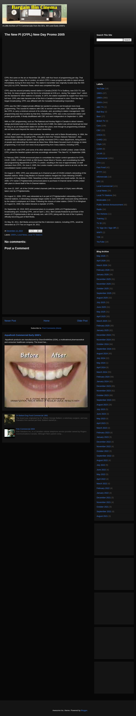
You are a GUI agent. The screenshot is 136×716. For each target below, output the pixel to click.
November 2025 (104, 284)
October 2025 (103, 288)
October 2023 (103, 395)
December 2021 (104, 497)
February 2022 (103, 488)
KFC (99, 181)
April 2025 (101, 316)
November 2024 (104, 340)
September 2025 (104, 293)
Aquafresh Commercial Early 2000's (23, 335)
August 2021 (102, 516)
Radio (99, 209)
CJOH (99, 149)
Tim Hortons (102, 214)
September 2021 (104, 511)
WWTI (99, 232)
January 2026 (103, 274)
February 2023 (103, 432)
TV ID (99, 223)
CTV (99, 163)
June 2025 (101, 307)
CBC (99, 130)
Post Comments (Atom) (51, 328)
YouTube (100, 88)
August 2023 (102, 405)
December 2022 (104, 442)
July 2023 (101, 409)
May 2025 (101, 312)
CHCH (99, 135)
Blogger (84, 710)
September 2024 (104, 349)
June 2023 (101, 414)
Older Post (82, 321)
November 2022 (104, 446)
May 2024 (101, 363)
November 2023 (104, 391)
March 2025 (102, 321)
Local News (22, 235)
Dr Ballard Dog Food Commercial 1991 (32, 415)
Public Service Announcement (110, 205)
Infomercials (102, 177)
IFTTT (99, 172)
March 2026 (102, 265)
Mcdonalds (101, 200)
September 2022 (104, 456)
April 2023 (101, 423)
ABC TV (100, 107)
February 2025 (103, 326)
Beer (99, 116)
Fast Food (101, 167)
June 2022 (101, 470)
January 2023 (103, 437)
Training (100, 218)
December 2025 (104, 279)
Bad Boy (100, 112)
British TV (101, 121)
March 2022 (102, 483)
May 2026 (101, 256)
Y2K (98, 237)
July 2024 (101, 358)
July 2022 (101, 465)
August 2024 (102, 353)
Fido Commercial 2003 (25, 429)
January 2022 (103, 493)
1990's (99, 98)
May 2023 (101, 418)
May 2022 (101, 474)
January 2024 (103, 381)
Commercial (102, 158)
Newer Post (10, 321)
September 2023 (104, 400)
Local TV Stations (35, 235)
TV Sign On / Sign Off (106, 228)
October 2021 (103, 507)
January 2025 (103, 330)
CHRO (99, 140)
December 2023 (104, 386)
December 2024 (104, 335)
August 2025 (102, 298)
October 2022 (103, 451)
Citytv (99, 144)
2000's (13, 235)
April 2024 (101, 367)
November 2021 (104, 502)
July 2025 (101, 302)
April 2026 (101, 260)
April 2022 (101, 479)
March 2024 (102, 372)
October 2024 (103, 344)
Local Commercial (104, 186)
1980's (99, 93)
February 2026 (103, 270)
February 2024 (103, 377)
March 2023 (102, 428)
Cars (99, 126)
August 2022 (102, 460)
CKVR (99, 153)
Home (47, 321)
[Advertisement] (114, 62)
